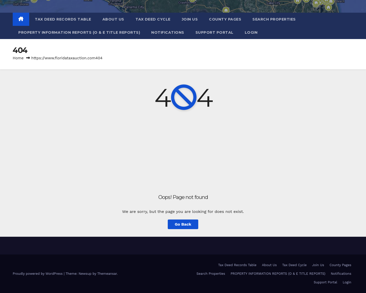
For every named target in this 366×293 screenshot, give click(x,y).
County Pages (225, 19)
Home (18, 58)
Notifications (167, 32)
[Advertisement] (183, 152)
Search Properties (274, 19)
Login (251, 32)
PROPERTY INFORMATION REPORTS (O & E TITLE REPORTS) (79, 32)
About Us (113, 19)
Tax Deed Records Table (63, 19)
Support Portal (214, 32)
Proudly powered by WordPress (38, 274)
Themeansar (107, 274)
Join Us (190, 19)
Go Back (183, 224)
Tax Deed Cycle (153, 19)
